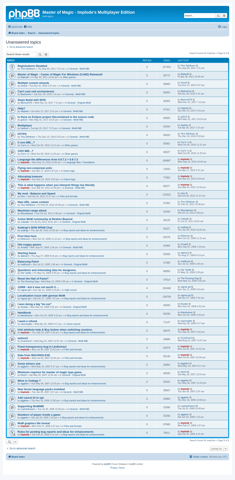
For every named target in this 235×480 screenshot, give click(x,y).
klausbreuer (27, 315)
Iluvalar (24, 307)
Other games (69, 77)
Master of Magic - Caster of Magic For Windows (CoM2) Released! (60, 74)
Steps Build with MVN (32, 99)
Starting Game (27, 253)
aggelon (25, 366)
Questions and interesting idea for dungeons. (47, 270)
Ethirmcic (25, 239)
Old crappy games (29, 244)
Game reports (74, 324)
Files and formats (68, 196)
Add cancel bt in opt (31, 397)
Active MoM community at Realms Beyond (45, 219)
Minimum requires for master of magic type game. (50, 372)
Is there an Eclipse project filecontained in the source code (56, 116)
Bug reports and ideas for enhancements (84, 230)
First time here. (27, 236)
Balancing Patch (28, 261)
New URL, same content (33, 202)
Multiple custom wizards (33, 82)
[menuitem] (28, 26)
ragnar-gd (26, 290)
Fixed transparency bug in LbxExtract (42, 346)
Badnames (26, 94)
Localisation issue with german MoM (41, 295)
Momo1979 (26, 102)
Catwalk (25, 222)
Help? (21, 108)
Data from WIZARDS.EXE (34, 355)
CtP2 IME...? (25, 151)
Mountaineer (27, 213)
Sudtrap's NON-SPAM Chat (35, 227)
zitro (23, 196)
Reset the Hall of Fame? (33, 278)
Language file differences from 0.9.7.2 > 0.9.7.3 (48, 159)
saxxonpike (26, 324)
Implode (25, 162)
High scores (71, 290)
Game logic (69, 171)
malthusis (25, 264)
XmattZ (24, 247)
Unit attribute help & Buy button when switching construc (55, 329)
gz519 (24, 119)
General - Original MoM (79, 102)
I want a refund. (28, 321)
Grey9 (24, 85)
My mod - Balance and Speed (36, 193)
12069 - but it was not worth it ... (38, 287)
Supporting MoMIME (31, 406)
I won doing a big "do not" (35, 304)
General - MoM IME (79, 68)
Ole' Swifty (26, 273)
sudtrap (24, 230)
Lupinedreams (28, 409)
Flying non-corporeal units (35, 168)
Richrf (24, 375)
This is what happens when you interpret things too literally (56, 185)
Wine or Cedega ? (29, 380)
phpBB (107, 464)
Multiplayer (25, 125)
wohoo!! (23, 338)
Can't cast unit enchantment (36, 91)
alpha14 (25, 256)
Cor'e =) (25, 145)
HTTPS (22, 134)
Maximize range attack (32, 210)
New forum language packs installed (41, 389)
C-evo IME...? (26, 142)
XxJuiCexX (26, 341)
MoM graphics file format (34, 423)
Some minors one (29, 363)
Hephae (25, 111)
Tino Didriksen (28, 68)
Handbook (24, 312)
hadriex (24, 128)
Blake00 (25, 77)
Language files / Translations (80, 162)
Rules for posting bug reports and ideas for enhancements (56, 431)
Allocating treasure (30, 176)
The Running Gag (30, 281)
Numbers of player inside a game (39, 414)
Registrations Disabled (32, 65)
